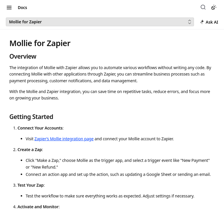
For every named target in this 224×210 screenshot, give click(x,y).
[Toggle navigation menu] (9, 7)
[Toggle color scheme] (213, 7)
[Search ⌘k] (203, 7)
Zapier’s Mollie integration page (64, 138)
